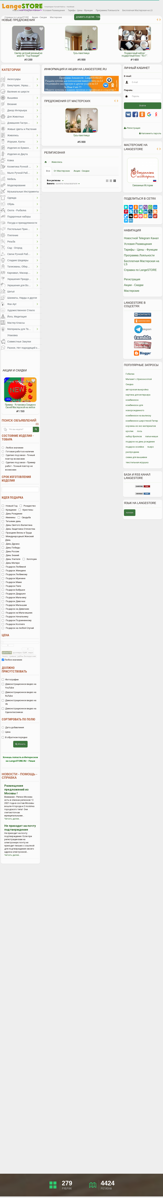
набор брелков (134, 436)
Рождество (28, 506)
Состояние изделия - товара (18, 437)
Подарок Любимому (14, 574)
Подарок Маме (12, 582)
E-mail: (128, 76)
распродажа (132, 452)
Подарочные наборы (19, 216)
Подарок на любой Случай (18, 628)
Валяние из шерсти (18, 91)
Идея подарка (12, 497)
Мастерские (56, 17)
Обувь (10, 204)
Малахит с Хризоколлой (139, 379)
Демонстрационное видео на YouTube (19, 686)
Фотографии (10, 679)
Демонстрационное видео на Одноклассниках (19, 710)
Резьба (11, 241)
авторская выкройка (137, 389)
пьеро (150, 446)
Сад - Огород (14, 247)
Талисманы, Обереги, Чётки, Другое (20, 266)
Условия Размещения (54, 10)
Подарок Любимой (14, 566)
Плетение (12, 235)
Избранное (6, 10)
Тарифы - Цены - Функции (80, 10)
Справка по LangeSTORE (17, 17)
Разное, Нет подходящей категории (24, 347)
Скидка (129, 384)
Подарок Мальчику (14, 597)
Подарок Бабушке (13, 590)
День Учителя (11, 559)
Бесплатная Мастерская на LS (137, 10)
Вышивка (12, 97)
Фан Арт (11, 304)
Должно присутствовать (14, 669)
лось (139, 431)
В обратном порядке (14, 737)
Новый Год (9, 506)
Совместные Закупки (19, 341)
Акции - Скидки (39, 17)
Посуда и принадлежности (22, 222)
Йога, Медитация (17, 316)
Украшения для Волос (19, 285)
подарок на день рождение (140, 441)
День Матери (11, 563)
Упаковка (12, 335)
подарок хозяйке (135, 446)
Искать (20, 744)
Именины (8, 517)
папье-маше (151, 436)
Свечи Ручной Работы (19, 254)
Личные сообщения (66, 17)
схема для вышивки (136, 457)
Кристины (26, 509)
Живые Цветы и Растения (21, 129)
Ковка (10, 160)
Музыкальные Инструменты (23, 191)
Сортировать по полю (18, 719)
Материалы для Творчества (20, 329)
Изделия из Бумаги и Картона (20, 147)
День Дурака (10, 544)
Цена (5, 635)
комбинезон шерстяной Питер (142, 420)
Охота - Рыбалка (16, 210)
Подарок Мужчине (13, 578)
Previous (121, 173)
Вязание (12, 104)
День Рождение (12, 513)
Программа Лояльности (107, 10)
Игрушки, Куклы (16, 141)
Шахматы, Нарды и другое (22, 297)
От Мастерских (62, 171)
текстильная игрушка (137, 462)
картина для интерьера (138, 394)
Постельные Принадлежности (20, 229)
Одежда (11, 197)
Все (48, 171)
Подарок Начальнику (15, 616)
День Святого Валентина (17, 525)
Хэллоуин (30, 559)
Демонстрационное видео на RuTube (19, 694)
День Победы (11, 547)
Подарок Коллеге (13, 624)
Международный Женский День (18, 538)
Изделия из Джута (17, 154)
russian (129, 512)
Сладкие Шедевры (17, 260)
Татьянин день (11, 521)
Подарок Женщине (14, 570)
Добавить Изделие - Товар (88, 17)
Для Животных (15, 116)
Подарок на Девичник (15, 609)
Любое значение (12, 447)
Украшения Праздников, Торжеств (20, 279)
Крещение (9, 509)
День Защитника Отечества (18, 529)
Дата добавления (13, 727)
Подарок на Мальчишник (17, 612)
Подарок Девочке (13, 601)
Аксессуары (14, 79)
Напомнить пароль (150, 133)
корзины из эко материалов (141, 426)
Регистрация (132, 128)
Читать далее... (12, 818)
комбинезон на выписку (138, 415)
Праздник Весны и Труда (17, 532)
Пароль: (128, 90)
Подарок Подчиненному (16, 620)
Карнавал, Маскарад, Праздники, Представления (20, 272)
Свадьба (24, 517)
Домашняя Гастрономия (20, 122)
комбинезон (132, 400)
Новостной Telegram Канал (26, 10)
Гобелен (130, 374)
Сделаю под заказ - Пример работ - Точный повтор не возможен (18, 466)
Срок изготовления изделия (16, 478)
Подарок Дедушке (14, 593)
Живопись (13, 135)
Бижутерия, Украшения (20, 85)
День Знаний (10, 555)
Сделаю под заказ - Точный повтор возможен (18, 457)
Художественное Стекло (21, 310)
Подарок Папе (11, 586)
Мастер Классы (16, 322)
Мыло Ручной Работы (19, 172)
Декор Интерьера (17, 110)
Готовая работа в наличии (18, 451)
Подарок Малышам (14, 605)
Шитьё (11, 291)
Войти (142, 105)
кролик (129, 431)
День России (10, 551)
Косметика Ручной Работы (20, 166)
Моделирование (16, 185)
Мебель (11, 179)
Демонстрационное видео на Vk (19, 702)
